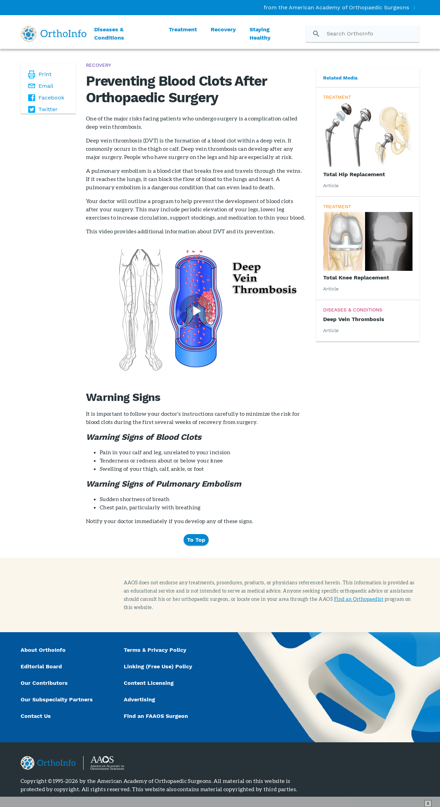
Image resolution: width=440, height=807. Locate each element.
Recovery (223, 29)
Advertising (139, 699)
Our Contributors (45, 683)
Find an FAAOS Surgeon (157, 716)
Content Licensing (149, 683)
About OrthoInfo (43, 650)
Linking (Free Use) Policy (158, 666)
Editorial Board (41, 666)
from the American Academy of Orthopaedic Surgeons (336, 7)
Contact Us (36, 716)
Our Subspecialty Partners (57, 699)
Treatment (183, 29)
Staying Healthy (260, 33)
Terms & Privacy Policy (155, 650)
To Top (196, 540)
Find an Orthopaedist (359, 599)
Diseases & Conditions (109, 33)
